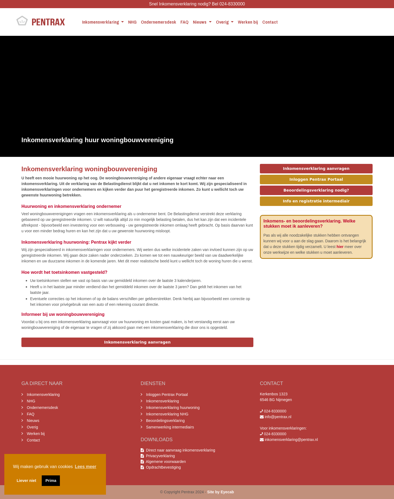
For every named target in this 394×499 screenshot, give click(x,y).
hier (340, 246)
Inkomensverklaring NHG (167, 414)
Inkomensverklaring (101, 22)
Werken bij (248, 22)
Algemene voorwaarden (165, 461)
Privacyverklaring (160, 456)
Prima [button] (51, 480)
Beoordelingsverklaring (165, 420)
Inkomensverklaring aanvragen (137, 342)
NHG (132, 22)
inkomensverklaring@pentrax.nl (291, 439)
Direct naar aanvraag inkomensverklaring (180, 450)
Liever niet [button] (26, 480)
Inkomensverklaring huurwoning (173, 407)
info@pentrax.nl (278, 417)
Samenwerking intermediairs (170, 427)
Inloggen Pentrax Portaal (316, 179)
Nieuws (200, 22)
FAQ (184, 22)
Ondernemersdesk (158, 22)
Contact (270, 22)
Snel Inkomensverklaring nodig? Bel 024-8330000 (197, 4)
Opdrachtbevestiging (162, 467)
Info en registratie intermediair (316, 201)
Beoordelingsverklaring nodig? (316, 190)
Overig (223, 22)
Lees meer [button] (85, 466)
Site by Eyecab (220, 492)
